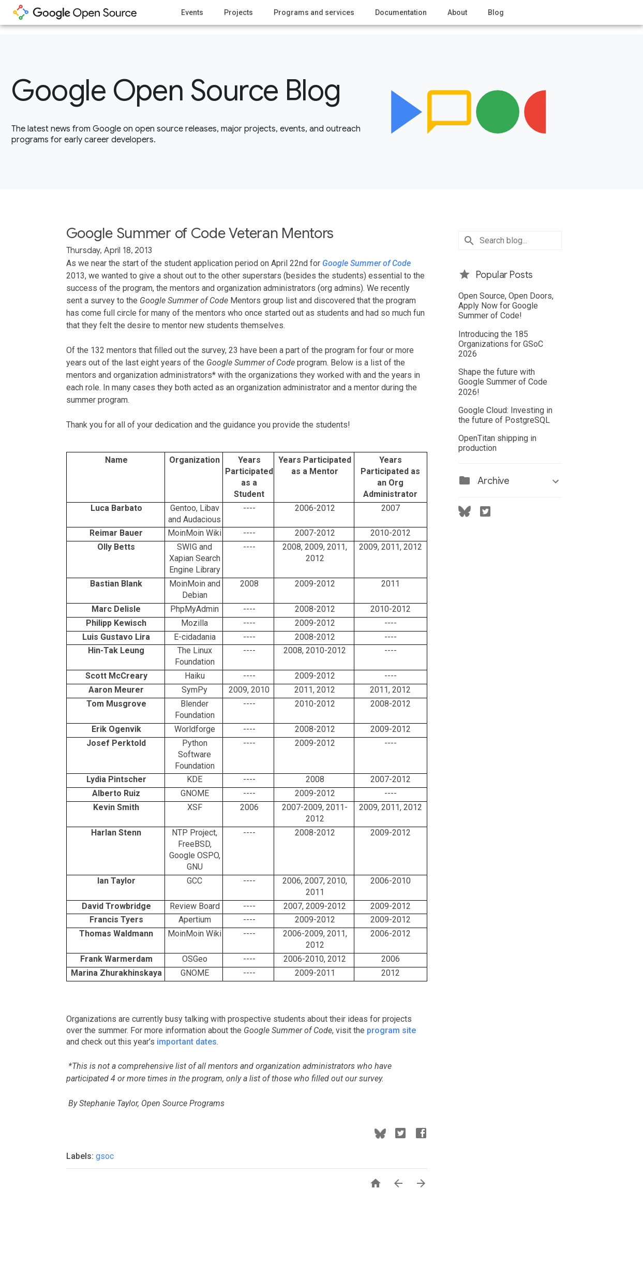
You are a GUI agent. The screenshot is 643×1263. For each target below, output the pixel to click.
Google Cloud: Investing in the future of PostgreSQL (505, 415)
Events (192, 12)
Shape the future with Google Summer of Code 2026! (502, 381)
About (457, 12)
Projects (238, 12)
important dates (186, 1042)
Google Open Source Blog (176, 90)
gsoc (105, 1156)
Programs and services (314, 12)
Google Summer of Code (366, 263)
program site (391, 1030)
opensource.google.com (75, 12)
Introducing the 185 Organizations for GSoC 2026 (500, 344)
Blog (496, 12)
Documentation (401, 12)
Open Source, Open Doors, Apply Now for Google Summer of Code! (506, 305)
